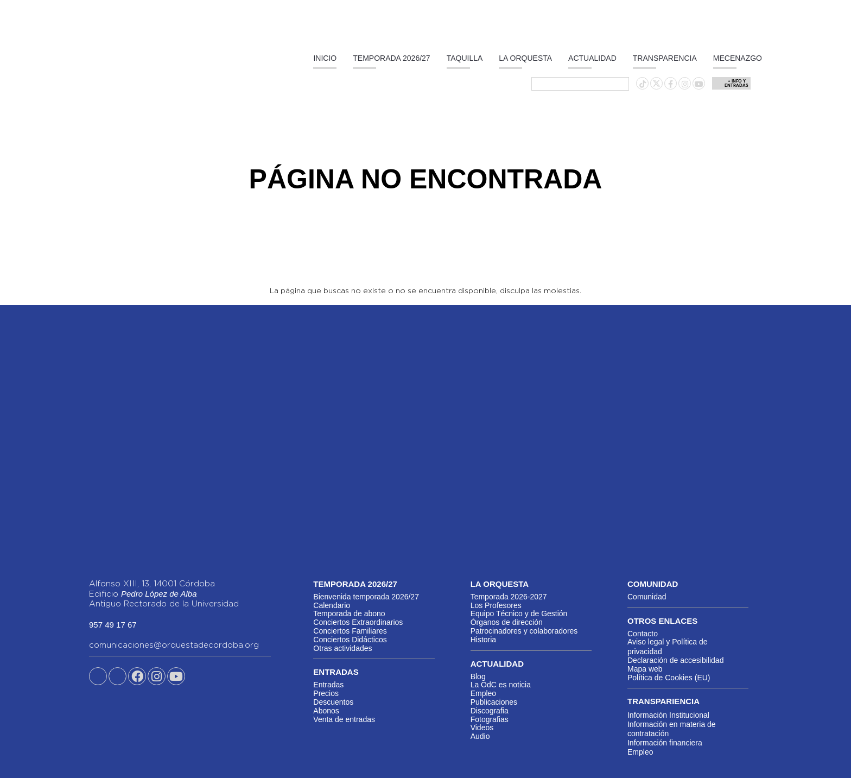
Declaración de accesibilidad (675, 660)
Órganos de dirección (507, 622)
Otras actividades (342, 648)
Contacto (642, 633)
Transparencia (665, 58)
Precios (326, 693)
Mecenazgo (737, 58)
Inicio (324, 58)
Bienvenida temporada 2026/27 (366, 596)
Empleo (483, 693)
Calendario (331, 605)
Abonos (326, 710)
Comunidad (646, 596)
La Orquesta (525, 58)
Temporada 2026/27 (391, 58)
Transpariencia (663, 701)
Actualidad (592, 58)
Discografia (490, 710)
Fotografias (490, 719)
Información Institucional (668, 715)
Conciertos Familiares (349, 631)
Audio (480, 736)
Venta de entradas (344, 719)
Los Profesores (496, 605)
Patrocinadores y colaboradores (524, 631)
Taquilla (465, 58)
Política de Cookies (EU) (668, 677)
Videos (482, 727)
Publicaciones (494, 702)
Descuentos (333, 702)
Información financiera (664, 742)
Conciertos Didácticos (349, 639)
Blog (478, 676)
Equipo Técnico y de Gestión (519, 613)
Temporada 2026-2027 (509, 596)
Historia (483, 639)
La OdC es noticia (501, 684)
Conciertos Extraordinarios (358, 622)
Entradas (328, 684)
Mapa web (645, 669)
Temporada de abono (349, 613)
